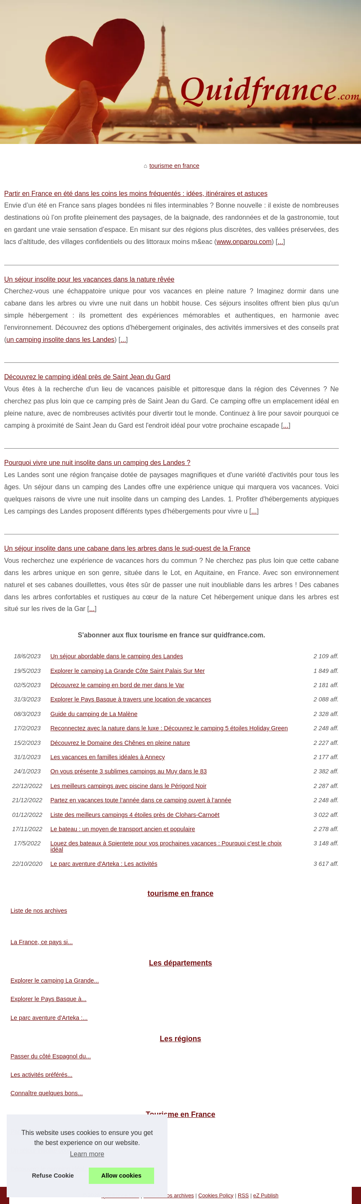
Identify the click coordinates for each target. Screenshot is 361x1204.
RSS (243, 1195)
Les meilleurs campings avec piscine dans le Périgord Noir (128, 786)
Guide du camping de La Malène (93, 714)
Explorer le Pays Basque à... (48, 999)
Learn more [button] (87, 1154)
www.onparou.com (244, 241)
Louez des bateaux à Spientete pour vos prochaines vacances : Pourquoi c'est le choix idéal (165, 846)
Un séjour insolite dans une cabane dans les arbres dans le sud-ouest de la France (127, 548)
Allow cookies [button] (121, 1175)
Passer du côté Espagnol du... (50, 1056)
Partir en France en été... (43, 1131)
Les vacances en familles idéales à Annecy (107, 757)
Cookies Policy (215, 1195)
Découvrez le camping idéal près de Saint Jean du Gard (87, 376)
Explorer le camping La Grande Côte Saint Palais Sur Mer (127, 671)
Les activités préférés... (41, 1074)
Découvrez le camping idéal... (50, 1168)
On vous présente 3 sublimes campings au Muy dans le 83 (128, 771)
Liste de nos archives (38, 910)
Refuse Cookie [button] (53, 1175)
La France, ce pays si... (41, 942)
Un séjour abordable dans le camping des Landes (116, 656)
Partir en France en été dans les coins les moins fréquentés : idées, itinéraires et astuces (136, 193)
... (280, 241)
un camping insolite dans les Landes (60, 339)
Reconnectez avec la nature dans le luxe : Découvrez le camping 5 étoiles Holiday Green (169, 728)
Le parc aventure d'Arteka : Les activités (103, 864)
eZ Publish (265, 1195)
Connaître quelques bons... (46, 1093)
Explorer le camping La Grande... (54, 980)
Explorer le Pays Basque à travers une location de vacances (130, 699)
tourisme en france (174, 165)
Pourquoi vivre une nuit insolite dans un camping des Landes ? (97, 462)
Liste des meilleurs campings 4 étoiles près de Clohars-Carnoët (134, 815)
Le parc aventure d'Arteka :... (49, 1017)
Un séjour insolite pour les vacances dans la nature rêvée (89, 279)
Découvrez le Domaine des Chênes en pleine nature (120, 743)
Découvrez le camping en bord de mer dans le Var (117, 685)
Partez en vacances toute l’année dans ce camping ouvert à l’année (140, 800)
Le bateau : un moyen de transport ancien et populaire (122, 829)
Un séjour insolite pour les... (47, 1150)
